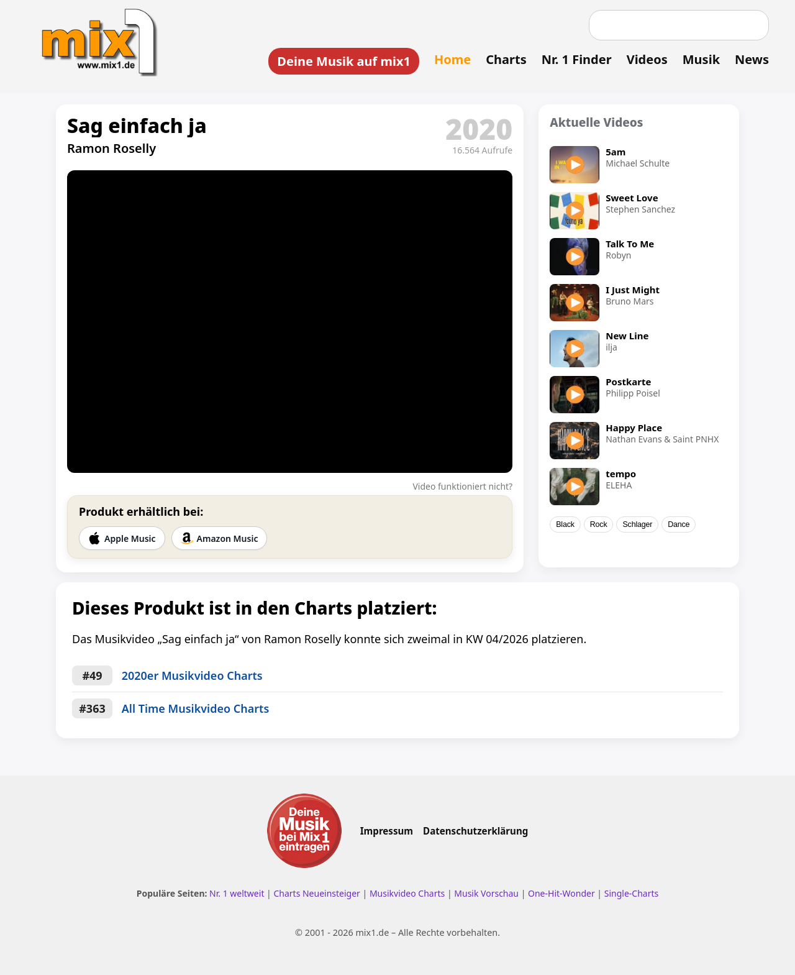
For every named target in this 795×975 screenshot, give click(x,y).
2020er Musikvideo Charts (192, 675)
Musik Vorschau (486, 893)
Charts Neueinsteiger (316, 893)
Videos (647, 59)
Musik (701, 59)
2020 (478, 128)
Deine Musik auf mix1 (344, 61)
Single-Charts (631, 893)
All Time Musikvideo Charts (196, 708)
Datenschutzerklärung (475, 831)
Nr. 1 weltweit (236, 893)
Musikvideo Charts (407, 893)
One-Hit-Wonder (561, 893)
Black (565, 524)
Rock (598, 524)
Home (452, 59)
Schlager (637, 524)
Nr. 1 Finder (577, 59)
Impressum (386, 831)
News (752, 59)
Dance (678, 524)
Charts (506, 59)
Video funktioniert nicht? (462, 486)
